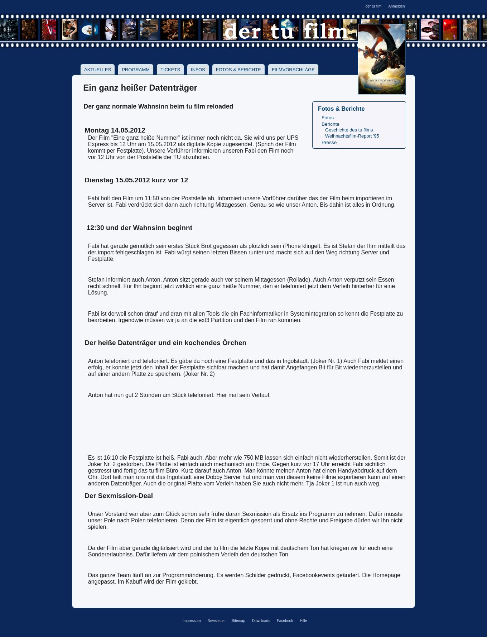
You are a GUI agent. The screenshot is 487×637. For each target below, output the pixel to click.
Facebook (285, 621)
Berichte (330, 124)
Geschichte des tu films (349, 130)
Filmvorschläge (293, 69)
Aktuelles (97, 69)
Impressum (192, 621)
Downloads (261, 621)
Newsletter (216, 621)
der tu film (373, 6)
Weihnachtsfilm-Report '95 (352, 136)
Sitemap (238, 621)
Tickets (170, 69)
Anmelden (396, 6)
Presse (329, 142)
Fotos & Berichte (238, 69)
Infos (198, 69)
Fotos (328, 117)
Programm (136, 69)
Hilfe (303, 621)
